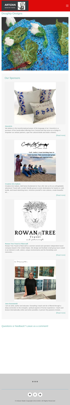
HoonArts (8, 126)
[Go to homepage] (15, 6)
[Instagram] (35, 395)
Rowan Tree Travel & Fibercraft (16, 244)
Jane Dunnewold (11, 304)
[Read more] (60, 135)
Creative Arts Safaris (12, 184)
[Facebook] (30, 395)
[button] (67, 5)
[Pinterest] (40, 395)
